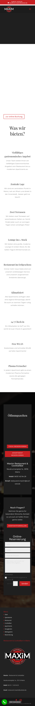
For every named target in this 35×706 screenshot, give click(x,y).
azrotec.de (27, 703)
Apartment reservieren (17, 454)
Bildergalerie (9, 632)
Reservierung (9, 635)
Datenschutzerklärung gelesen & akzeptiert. (16, 578)
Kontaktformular (17, 526)
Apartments (8, 626)
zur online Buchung (14, 116)
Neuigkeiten (8, 629)
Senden (24, 583)
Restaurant (8, 620)
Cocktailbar (8, 623)
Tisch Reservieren (17, 446)
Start (6, 614)
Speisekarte (8, 617)
